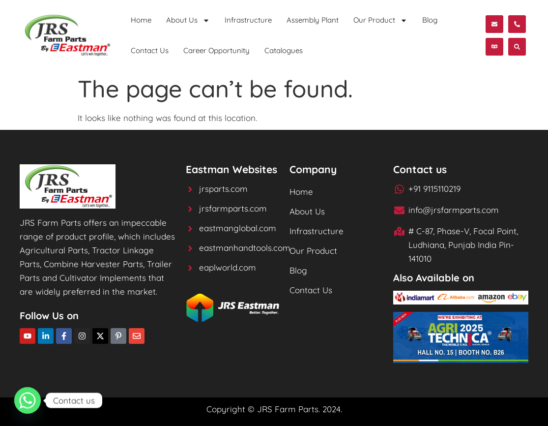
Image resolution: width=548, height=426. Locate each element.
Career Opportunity (216, 50)
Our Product (380, 20)
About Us (188, 20)
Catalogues (283, 50)
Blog (429, 20)
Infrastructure (248, 20)
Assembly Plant (313, 20)
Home (141, 20)
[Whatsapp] (27, 400)
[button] (494, 47)
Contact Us (150, 50)
